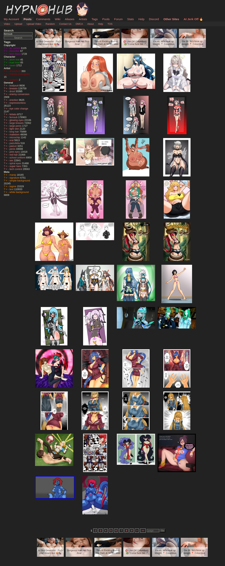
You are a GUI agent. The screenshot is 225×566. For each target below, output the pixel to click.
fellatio (13, 114)
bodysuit (14, 85)
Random (50, 23)
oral (12, 140)
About (90, 23)
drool (13, 91)
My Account (11, 19)
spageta (14, 79)
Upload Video (34, 23)
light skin (15, 128)
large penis (16, 125)
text (12, 189)
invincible (15, 51)
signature (15, 177)
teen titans (16, 53)
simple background (20, 180)
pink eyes (15, 151)
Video (7, 23)
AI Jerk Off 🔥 (193, 19)
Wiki (57, 19)
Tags (95, 19)
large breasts (17, 123)
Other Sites (171, 19)
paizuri (13, 146)
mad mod (15, 62)
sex (12, 160)
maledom (15, 134)
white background (19, 192)
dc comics (15, 48)
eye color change (19, 108)
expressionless (18, 102)
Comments (43, 19)
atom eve (15, 59)
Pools (106, 19)
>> (143, 530)
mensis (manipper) (20, 74)
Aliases (69, 19)
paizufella (15, 143)
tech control (16, 169)
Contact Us (65, 23)
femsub (14, 117)
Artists (83, 19)
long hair (15, 131)
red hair (14, 154)
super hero (16, 166)
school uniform (18, 157)
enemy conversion (19, 94)
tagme (13, 186)
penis (13, 148)
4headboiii (15, 71)
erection (14, 99)
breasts (14, 88)
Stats (130, 19)
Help (141, 19)
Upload (18, 23)
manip (13, 174)
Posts (28, 19)
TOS (109, 23)
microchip (15, 137)
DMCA (79, 23)
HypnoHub (14, 4)
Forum (118, 19)
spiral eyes (16, 163)
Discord (154, 19)
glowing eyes (17, 120)
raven (13, 65)
